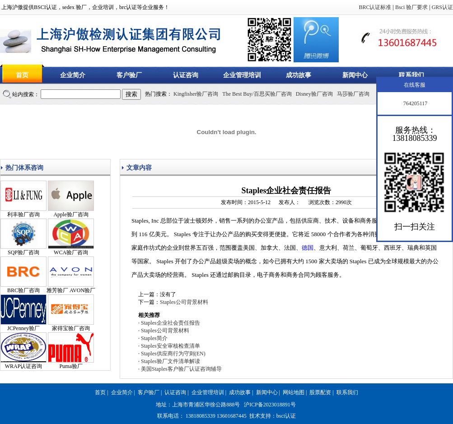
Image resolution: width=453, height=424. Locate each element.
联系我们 (411, 75)
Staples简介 (154, 338)
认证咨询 (185, 75)
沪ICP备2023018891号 (270, 404)
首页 (22, 75)
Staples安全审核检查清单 (170, 346)
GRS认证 (442, 7)
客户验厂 (129, 75)
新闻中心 (355, 75)
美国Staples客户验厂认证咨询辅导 (181, 369)
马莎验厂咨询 (353, 94)
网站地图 (293, 392)
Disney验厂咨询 (314, 94)
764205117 (415, 103)
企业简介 (72, 75)
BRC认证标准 (375, 7)
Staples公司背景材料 (184, 302)
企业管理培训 (242, 75)
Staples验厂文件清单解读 (170, 361)
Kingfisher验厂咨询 (195, 94)
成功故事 (298, 75)
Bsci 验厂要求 (411, 7)
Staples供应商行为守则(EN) (173, 353)
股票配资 (320, 392)
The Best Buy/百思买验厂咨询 (256, 94)
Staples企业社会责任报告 (170, 323)
